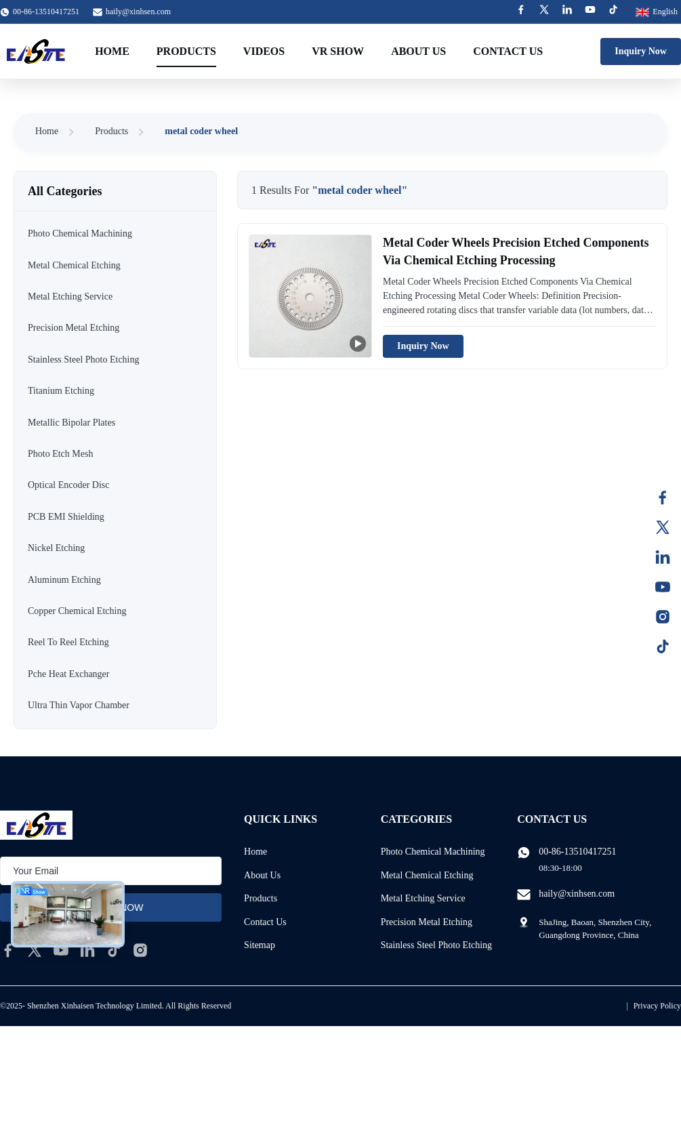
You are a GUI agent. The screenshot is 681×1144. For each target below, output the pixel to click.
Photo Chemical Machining (433, 851)
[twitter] (34, 950)
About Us (418, 51)
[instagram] (140, 950)
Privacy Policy (657, 1005)
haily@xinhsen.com (138, 11)
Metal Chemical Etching (427, 875)
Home (112, 51)
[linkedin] (87, 950)
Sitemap (259, 945)
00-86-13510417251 (577, 851)
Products (186, 51)
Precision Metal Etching (426, 922)
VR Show (338, 51)
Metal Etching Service (423, 898)
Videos (264, 51)
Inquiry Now (641, 51)
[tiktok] (114, 950)
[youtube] (61, 950)
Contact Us (508, 51)
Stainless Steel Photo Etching (437, 945)
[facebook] (8, 950)
